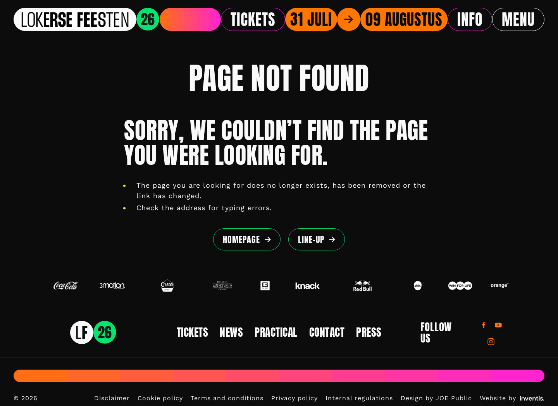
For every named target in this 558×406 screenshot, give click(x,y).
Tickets (253, 19)
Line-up (311, 239)
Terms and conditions (227, 398)
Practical (276, 332)
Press (369, 332)
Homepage (241, 239)
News (231, 332)
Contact (327, 332)
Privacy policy (294, 398)
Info (469, 19)
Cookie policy (160, 398)
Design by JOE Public (436, 398)
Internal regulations (359, 398)
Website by (512, 398)
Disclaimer (112, 398)
